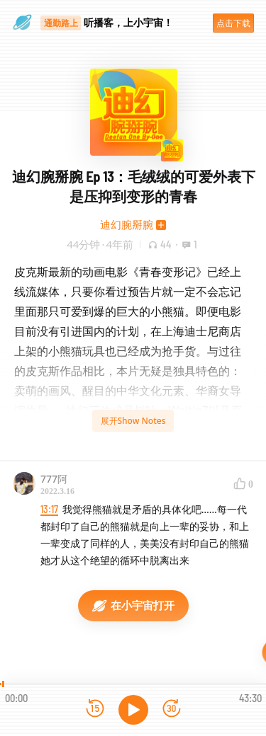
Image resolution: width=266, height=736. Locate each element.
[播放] (133, 710)
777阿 (53, 478)
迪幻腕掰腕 (126, 224)
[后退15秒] (95, 709)
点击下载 (233, 23)
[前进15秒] (171, 709)
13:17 (49, 509)
